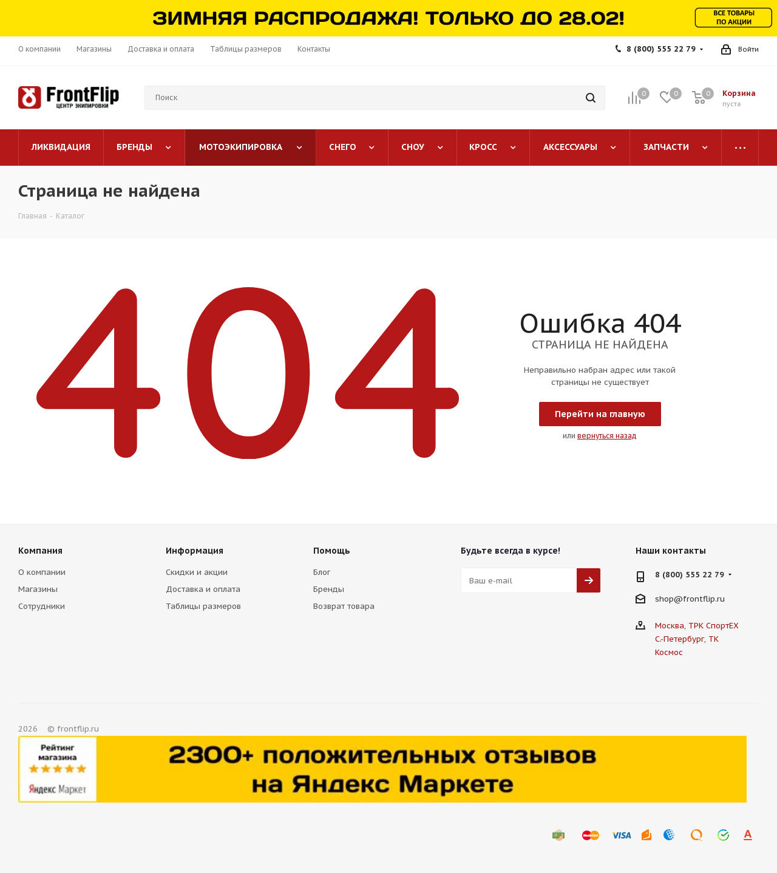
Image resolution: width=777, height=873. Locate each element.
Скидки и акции (197, 572)
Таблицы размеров (203, 606)
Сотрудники (41, 606)
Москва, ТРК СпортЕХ (697, 625)
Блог (321, 572)
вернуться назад (607, 435)
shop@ (669, 599)
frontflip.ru (704, 599)
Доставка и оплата (203, 589)
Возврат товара (344, 606)
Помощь (331, 550)
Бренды (328, 589)
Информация (194, 550)
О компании (42, 572)
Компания (40, 550)
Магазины (38, 589)
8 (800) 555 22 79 (661, 49)
